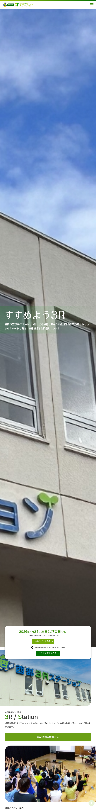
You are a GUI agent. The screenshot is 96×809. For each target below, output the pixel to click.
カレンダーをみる (43, 641)
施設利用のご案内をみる (48, 737)
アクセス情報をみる (47, 653)
